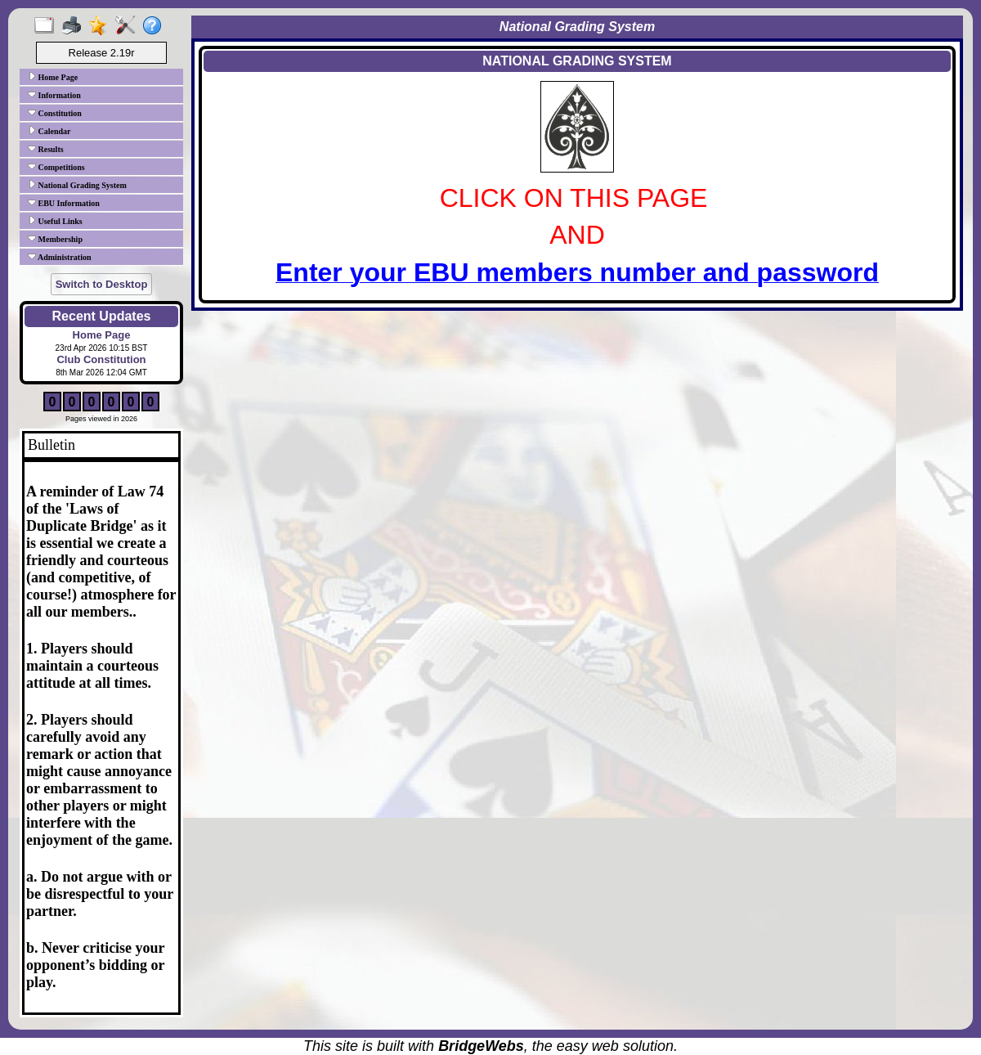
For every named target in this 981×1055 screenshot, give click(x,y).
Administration (60, 257)
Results (46, 149)
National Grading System (77, 185)
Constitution (55, 113)
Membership (55, 239)
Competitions (56, 167)
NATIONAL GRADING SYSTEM (576, 61)
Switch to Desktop (102, 284)
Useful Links (55, 221)
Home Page (53, 77)
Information (54, 95)
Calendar (49, 131)
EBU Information (64, 203)
